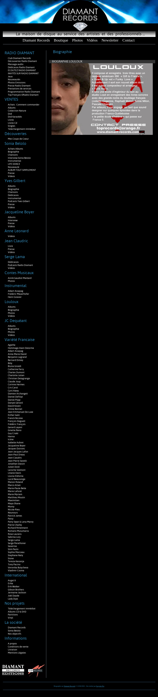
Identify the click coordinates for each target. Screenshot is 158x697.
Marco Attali (14, 485)
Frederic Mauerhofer (18, 294)
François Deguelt (16, 421)
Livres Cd (12, 123)
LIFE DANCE (14, 164)
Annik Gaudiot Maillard (20, 278)
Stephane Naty (15, 555)
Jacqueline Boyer (16, 445)
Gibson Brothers (16, 589)
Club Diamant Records (19, 58)
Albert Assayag (15, 291)
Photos (77, 40)
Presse (11, 173)
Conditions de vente (18, 646)
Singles (11, 126)
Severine (12, 546)
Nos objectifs (14, 633)
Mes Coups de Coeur (18, 138)
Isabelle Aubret (16, 442)
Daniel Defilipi (15, 396)
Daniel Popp (14, 400)
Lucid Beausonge (16, 479)
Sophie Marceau (16, 552)
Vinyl (10, 617)
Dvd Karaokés (15, 116)
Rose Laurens (15, 534)
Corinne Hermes (16, 384)
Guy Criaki (13, 433)
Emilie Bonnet (15, 409)
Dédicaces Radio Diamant (21, 67)
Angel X (12, 580)
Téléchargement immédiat (21, 129)
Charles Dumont (16, 372)
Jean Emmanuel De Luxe (20, 412)
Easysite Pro (100, 686)
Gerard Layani (15, 427)
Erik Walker (13, 586)
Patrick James (15, 515)
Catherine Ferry (16, 369)
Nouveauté (13, 167)
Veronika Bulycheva (18, 567)
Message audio (16, 64)
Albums (12, 107)
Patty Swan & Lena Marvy (20, 521)
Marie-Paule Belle (17, 488)
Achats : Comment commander (24, 104)
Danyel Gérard (15, 402)
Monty (11, 506)
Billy (10, 363)
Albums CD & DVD (17, 611)
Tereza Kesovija (16, 561)
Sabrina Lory (14, 537)
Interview (12, 220)
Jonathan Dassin (16, 463)
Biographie (14, 151)
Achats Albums (16, 148)
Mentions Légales (17, 652)
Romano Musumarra (18, 531)
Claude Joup (14, 381)
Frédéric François (16, 424)
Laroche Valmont (16, 470)
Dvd (10, 113)
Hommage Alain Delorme (21, 348)
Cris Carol (13, 387)
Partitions (13, 614)
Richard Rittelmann (18, 528)
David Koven (14, 406)
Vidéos (92, 40)
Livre (10, 246)
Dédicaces (13, 195)
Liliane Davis (14, 473)
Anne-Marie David (17, 354)
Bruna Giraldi (14, 366)
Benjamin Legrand (17, 357)
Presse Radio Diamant (19, 85)
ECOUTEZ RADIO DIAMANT (22, 70)
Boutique (61, 40)
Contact (128, 40)
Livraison (12, 649)
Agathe (11, 345)
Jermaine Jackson (17, 592)
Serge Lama (14, 540)
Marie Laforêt (15, 491)
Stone (11, 558)
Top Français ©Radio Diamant (23, 95)
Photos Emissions (17, 82)
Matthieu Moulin (16, 497)
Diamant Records (36, 40)
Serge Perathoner (17, 543)
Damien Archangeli (18, 393)
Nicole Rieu (14, 509)
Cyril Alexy (13, 390)
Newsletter (109, 40)
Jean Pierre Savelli (17, 460)
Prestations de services (19, 88)
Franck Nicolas (15, 418)
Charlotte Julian (16, 375)
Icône (11, 439)
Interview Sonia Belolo (19, 158)
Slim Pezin (13, 549)
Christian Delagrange (19, 378)
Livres (11, 120)
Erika (10, 583)
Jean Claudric (15, 457)
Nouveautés (14, 79)
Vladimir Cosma (16, 570)
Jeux (10, 76)
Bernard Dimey (15, 360)
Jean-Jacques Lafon (18, 451)
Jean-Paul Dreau (16, 454)
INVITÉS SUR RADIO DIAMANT (23, 73)
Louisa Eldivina (15, 476)
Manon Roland (15, 482)
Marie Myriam (15, 494)
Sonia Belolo (14, 630)
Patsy (10, 518)
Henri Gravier (15, 297)
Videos (11, 176)
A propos (12, 643)
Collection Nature (17, 110)
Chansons (13, 154)
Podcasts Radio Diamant (20, 265)
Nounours (13, 512)
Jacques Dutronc (16, 448)
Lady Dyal (13, 598)
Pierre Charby (15, 525)
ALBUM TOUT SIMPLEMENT (22, 170)
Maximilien (13, 500)
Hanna (11, 436)
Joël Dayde (13, 595)
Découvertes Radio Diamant (22, 61)
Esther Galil (14, 415)
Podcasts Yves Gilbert (19, 201)
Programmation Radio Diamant (24, 91)
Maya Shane (14, 503)
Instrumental (14, 161)
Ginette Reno (14, 430)
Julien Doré (14, 467)
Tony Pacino (14, 564)
